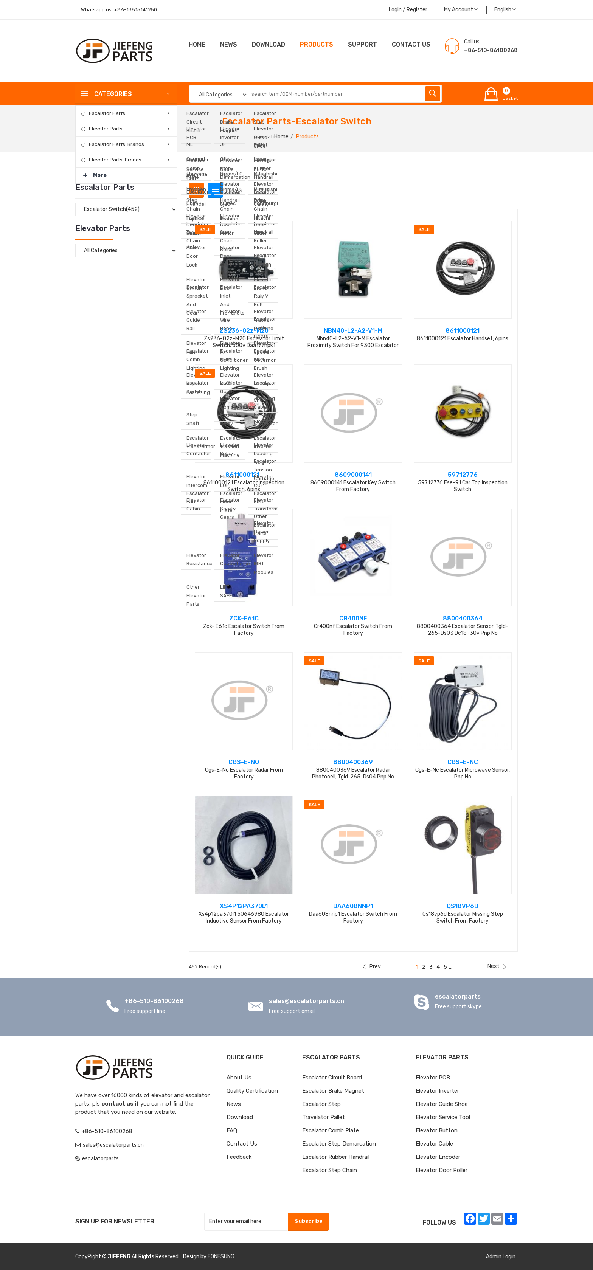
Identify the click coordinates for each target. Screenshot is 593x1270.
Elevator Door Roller (441, 1170)
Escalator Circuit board (332, 1077)
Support (362, 44)
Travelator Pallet (323, 1117)
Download (268, 44)
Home (197, 44)
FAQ (232, 1130)
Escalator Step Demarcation (339, 1143)
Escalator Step (321, 1104)
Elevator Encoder (438, 1157)
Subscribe (308, 1221)
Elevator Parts (106, 129)
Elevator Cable (434, 1143)
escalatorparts (458, 996)
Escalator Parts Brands (116, 144)
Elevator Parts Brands (115, 160)
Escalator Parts (107, 113)
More (95, 173)
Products (316, 44)
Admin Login (500, 1256)
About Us (239, 1077)
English (505, 9)
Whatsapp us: (120, 9)
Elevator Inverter (437, 1090)
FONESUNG (221, 1256)
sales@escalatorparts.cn (306, 1001)
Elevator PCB (433, 1077)
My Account (461, 9)
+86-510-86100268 (154, 1001)
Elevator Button (437, 1130)
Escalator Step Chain (329, 1170)
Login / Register (408, 9)
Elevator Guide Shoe (442, 1104)
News (228, 44)
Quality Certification (252, 1090)
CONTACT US (411, 44)
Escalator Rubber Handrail (335, 1157)
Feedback (239, 1157)
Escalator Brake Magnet (333, 1090)
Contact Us (242, 1143)
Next (496, 966)
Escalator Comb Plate (330, 1130)
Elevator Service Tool (443, 1117)
